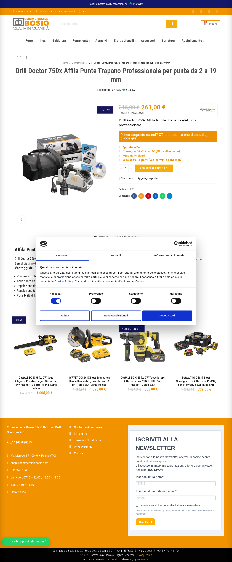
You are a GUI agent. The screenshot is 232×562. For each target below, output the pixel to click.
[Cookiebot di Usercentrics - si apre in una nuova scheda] (176, 243)
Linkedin (155, 196)
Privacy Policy (144, 555)
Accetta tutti (167, 315)
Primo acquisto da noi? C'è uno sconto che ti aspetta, (164, 135)
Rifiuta (65, 315)
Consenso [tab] (62, 255)
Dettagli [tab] (116, 255)
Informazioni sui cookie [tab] (169, 255)
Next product (26, 57)
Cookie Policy (64, 281)
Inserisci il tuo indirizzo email (155, 491)
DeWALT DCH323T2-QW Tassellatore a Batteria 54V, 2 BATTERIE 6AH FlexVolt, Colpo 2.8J (143, 381)
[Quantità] (126, 168)
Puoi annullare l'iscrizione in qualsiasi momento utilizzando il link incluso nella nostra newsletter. (175, 512)
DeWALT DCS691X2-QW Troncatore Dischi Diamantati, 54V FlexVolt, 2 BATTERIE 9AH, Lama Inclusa (89, 381)
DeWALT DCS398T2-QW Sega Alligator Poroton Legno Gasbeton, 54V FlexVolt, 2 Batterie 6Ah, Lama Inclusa (36, 383)
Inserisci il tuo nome (149, 476)
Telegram (169, 196)
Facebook (134, 196)
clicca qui (128, 138)
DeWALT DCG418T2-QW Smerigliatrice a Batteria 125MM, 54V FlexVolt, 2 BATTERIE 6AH (196, 381)
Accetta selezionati (116, 315)
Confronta (127, 178)
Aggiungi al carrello (153, 168)
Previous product (17, 57)
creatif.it (115, 559)
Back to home (22, 57)
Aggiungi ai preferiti (149, 178)
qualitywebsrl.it (142, 559)
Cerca (171, 24)
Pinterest (148, 196)
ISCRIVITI (145, 521)
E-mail (141, 196)
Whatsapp (162, 196)
